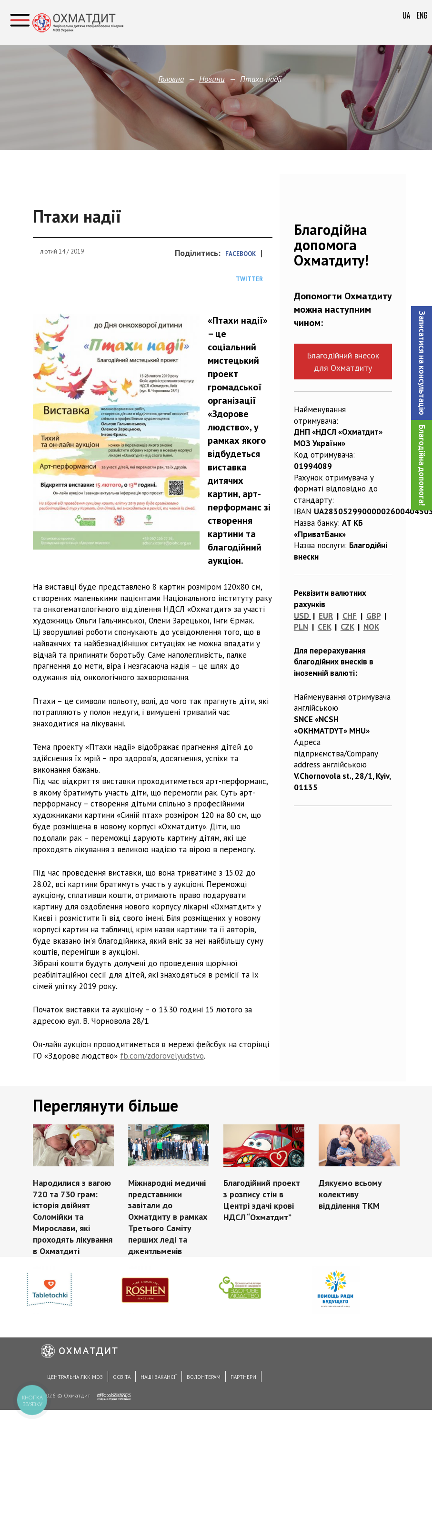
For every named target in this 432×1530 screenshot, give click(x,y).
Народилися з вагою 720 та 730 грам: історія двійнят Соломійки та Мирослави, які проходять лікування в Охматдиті (72, 1216)
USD (301, 616)
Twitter (249, 279)
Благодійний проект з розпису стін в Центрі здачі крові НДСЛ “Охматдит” (261, 1199)
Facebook (240, 254)
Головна (171, 79)
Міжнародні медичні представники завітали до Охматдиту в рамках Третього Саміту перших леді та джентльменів (167, 1216)
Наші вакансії (159, 1377)
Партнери (243, 1377)
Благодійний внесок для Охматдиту (343, 361)
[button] (421, 363)
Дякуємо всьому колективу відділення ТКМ (350, 1194)
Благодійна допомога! (422, 465)
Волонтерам (204, 1377)
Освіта (122, 1377)
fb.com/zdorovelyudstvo (162, 1056)
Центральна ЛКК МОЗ (75, 1377)
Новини (212, 79)
